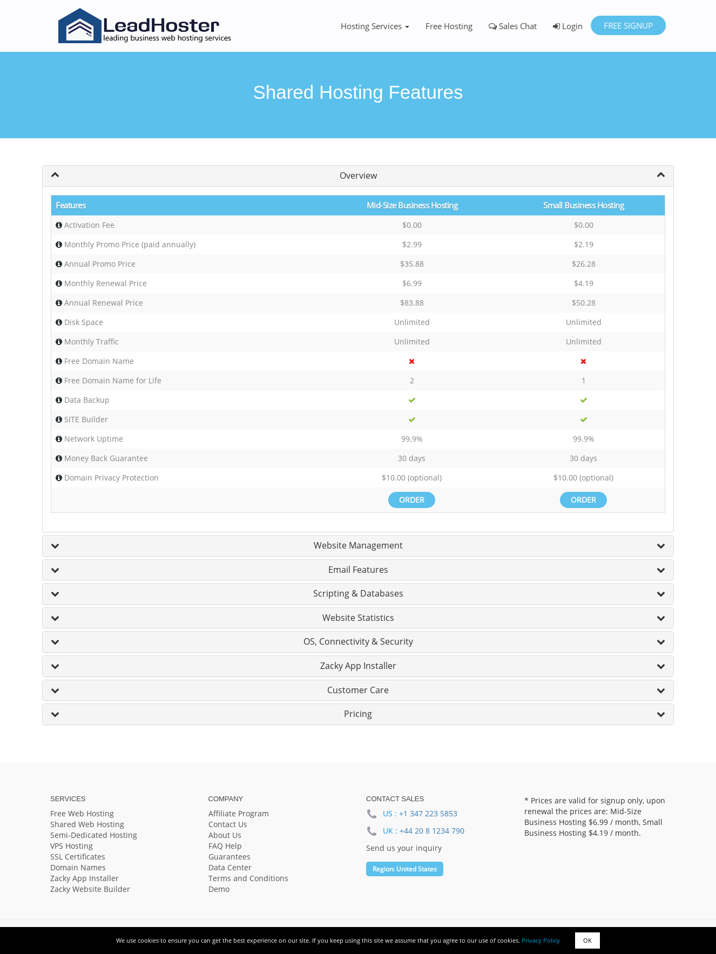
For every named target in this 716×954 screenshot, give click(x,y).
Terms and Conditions (248, 878)
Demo (218, 889)
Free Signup (628, 25)
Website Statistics (358, 618)
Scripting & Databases (358, 593)
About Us (224, 835)
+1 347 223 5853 (428, 813)
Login (568, 26)
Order (411, 500)
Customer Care (358, 690)
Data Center (230, 867)
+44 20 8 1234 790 (432, 831)
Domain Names (78, 867)
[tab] (358, 176)
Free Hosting (448, 26)
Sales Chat (513, 26)
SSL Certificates (77, 856)
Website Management (358, 545)
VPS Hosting (71, 846)
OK (587, 940)
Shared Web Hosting (87, 824)
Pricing (358, 714)
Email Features (358, 570)
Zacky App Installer (358, 666)
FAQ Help (225, 846)
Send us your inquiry (404, 848)
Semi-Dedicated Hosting (93, 835)
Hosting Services (375, 26)
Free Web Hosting (82, 813)
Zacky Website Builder (90, 889)
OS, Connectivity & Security (358, 641)
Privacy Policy (541, 940)
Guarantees (229, 856)
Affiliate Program (238, 813)
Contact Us (227, 824)
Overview (358, 175)
